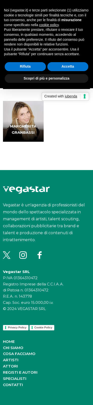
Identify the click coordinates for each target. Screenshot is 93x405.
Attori (10, 366)
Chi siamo (13, 347)
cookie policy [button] (49, 25)
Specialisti (14, 378)
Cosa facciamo (19, 353)
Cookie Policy (43, 327)
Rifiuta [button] (25, 66)
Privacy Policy (17, 327)
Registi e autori (20, 372)
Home (9, 341)
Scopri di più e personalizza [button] (46, 78)
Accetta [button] (68, 66)
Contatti (13, 384)
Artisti (10, 360)
